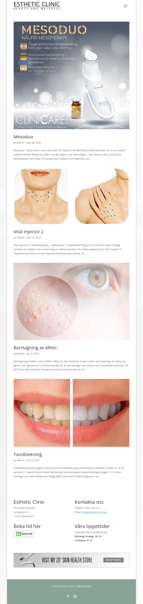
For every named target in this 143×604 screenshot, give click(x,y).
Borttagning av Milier (35, 347)
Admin (20, 142)
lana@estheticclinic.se (94, 512)
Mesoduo (23, 136)
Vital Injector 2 (29, 231)
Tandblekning (28, 454)
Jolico (89, 586)
